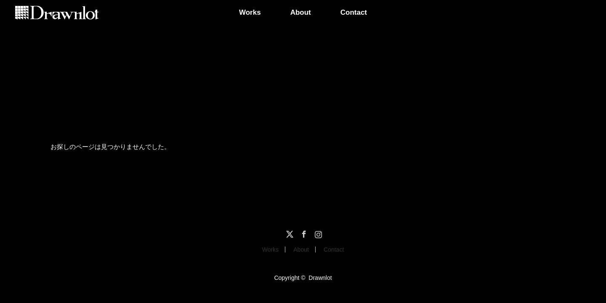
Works (250, 12)
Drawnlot (320, 277)
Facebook (303, 232)
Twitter (288, 232)
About (300, 12)
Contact (353, 12)
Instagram (317, 232)
